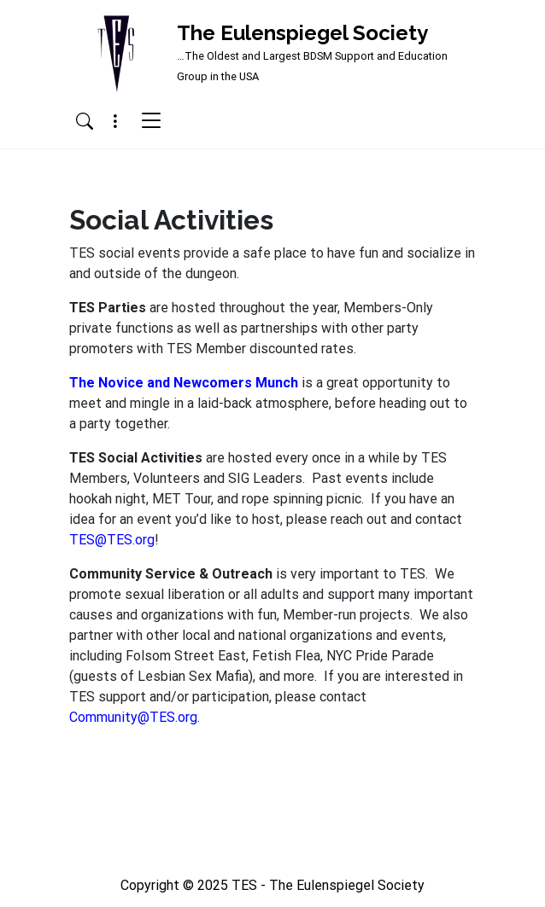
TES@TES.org (112, 540)
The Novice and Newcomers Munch (183, 383)
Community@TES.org (133, 717)
